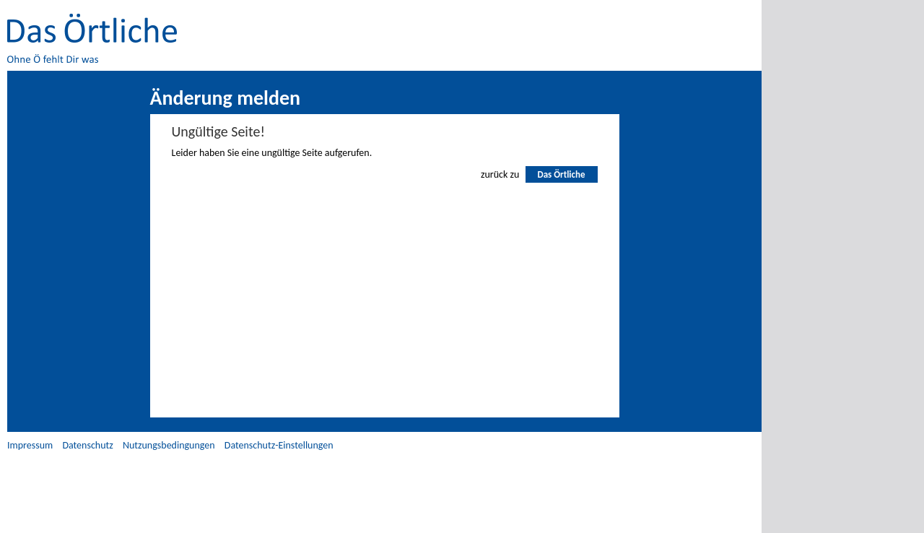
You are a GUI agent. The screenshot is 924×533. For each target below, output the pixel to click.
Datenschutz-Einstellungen (279, 445)
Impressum (30, 445)
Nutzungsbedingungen (169, 445)
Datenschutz (87, 445)
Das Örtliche (561, 174)
